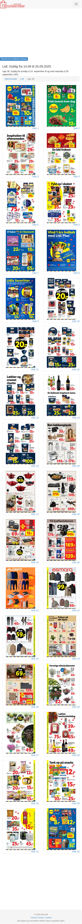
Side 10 (75, 321)
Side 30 (75, 803)
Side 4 (76, 176)
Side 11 (34, 369)
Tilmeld (33, 918)
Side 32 (75, 851)
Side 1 (35, 128)
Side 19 (34, 562)
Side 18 (75, 514)
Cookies (48, 918)
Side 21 (34, 610)
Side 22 (75, 610)
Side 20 (75, 562)
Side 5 (35, 224)
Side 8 (76, 273)
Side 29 (34, 803)
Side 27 (34, 755)
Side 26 (75, 707)
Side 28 (75, 755)
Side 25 (34, 707)
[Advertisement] (41, 34)
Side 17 (34, 514)
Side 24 (75, 659)
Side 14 (75, 417)
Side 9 (35, 321)
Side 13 (34, 417)
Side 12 (75, 369)
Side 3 (35, 176)
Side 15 (34, 466)
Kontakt (40, 918)
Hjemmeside (11, 79)
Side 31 (34, 851)
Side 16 (75, 466)
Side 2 (76, 128)
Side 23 (34, 659)
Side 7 (35, 273)
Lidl (22, 79)
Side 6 (76, 224)
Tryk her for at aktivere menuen (14, 59)
